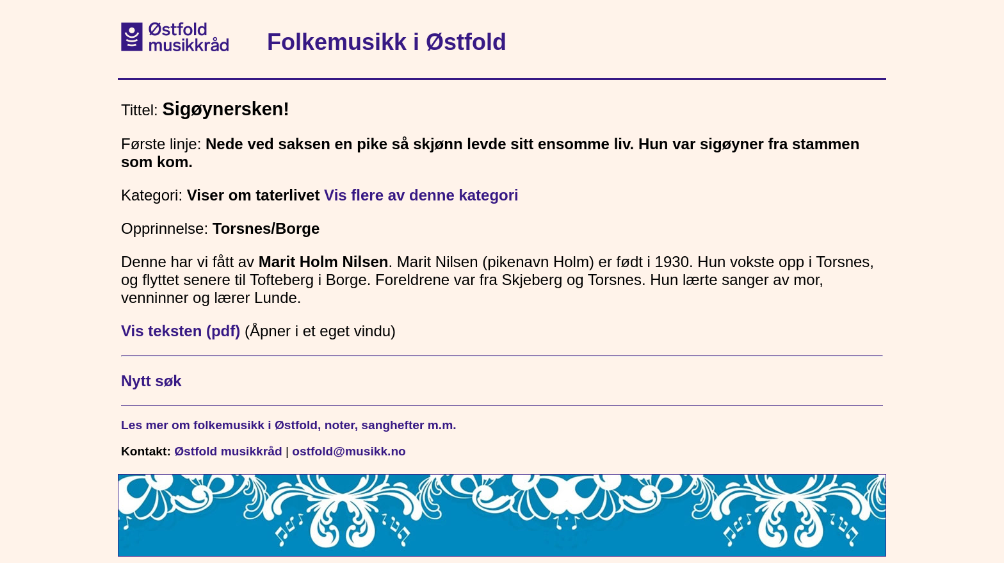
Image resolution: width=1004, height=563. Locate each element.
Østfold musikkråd (228, 451)
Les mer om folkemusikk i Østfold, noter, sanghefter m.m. (289, 425)
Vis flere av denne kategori (421, 195)
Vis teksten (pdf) (180, 330)
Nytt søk (151, 380)
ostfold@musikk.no (349, 451)
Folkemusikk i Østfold (386, 42)
